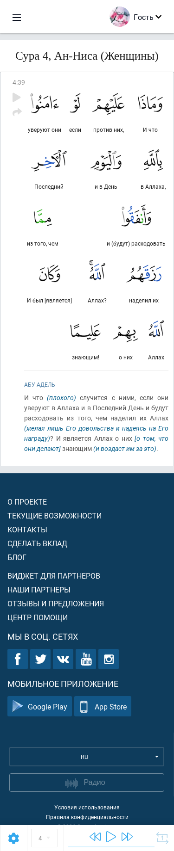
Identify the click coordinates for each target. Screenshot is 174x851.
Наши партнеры (39, 589)
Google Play (39, 706)
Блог (16, 557)
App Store (103, 706)
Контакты (27, 529)
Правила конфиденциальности (87, 816)
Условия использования (87, 807)
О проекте (27, 501)
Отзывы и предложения (55, 603)
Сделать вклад (37, 543)
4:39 (19, 82)
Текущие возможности (54, 515)
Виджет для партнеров (53, 575)
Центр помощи (37, 617)
